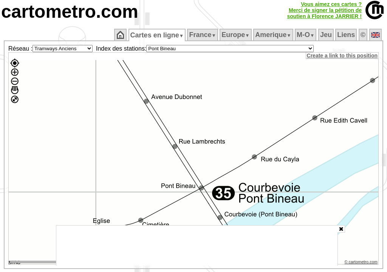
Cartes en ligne (157, 35)
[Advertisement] (196, 246)
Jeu (326, 35)
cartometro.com (69, 12)
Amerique (274, 35)
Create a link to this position (342, 56)
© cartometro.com (361, 263)
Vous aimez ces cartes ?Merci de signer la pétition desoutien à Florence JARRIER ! (324, 10)
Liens (347, 35)
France (203, 35)
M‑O (306, 35)
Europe (236, 35)
